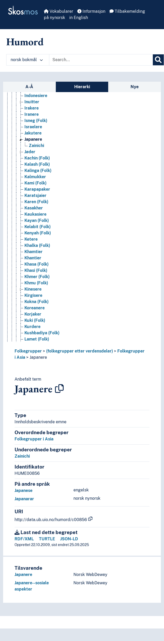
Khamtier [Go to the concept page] (33, 272)
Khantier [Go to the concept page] (32, 278)
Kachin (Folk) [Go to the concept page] (37, 178)
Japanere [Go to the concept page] (33, 159)
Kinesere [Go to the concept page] (33, 309)
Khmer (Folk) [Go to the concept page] (37, 297)
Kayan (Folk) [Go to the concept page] (36, 241)
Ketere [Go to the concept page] (31, 259)
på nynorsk (54, 17)
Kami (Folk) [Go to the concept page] (35, 203)
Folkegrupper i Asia (34, 439)
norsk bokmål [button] (27, 59)
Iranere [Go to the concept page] (31, 134)
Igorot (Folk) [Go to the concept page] (36, 97)
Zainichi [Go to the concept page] (36, 166)
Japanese (23, 490)
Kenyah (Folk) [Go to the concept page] (37, 253)
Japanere (38, 357)
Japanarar (24, 498)
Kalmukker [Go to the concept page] (35, 197)
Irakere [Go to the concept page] (31, 128)
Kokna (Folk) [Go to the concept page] (36, 322)
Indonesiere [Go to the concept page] (35, 116)
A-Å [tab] (29, 86)
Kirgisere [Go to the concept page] (33, 315)
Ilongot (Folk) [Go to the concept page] (37, 103)
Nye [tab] (135, 86)
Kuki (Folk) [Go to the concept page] (34, 340)
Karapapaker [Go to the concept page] (37, 209)
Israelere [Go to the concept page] (33, 147)
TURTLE (47, 538)
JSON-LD (69, 538)
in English (78, 17)
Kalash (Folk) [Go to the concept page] (37, 184)
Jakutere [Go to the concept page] (33, 153)
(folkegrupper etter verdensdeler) (79, 351)
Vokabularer (58, 11)
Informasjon (91, 11)
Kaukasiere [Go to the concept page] (35, 234)
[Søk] (158, 60)
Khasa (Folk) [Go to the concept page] (36, 284)
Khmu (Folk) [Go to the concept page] (36, 303)
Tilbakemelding (127, 11)
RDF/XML (24, 538)
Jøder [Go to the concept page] (29, 172)
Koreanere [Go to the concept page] (34, 328)
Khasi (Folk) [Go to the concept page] (35, 291)
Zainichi (22, 456)
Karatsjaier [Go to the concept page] (35, 216)
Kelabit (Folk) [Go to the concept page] (37, 247)
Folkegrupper (28, 351)
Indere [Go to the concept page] (30, 109)
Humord (25, 41)
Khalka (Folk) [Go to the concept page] (37, 266)
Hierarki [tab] (82, 86)
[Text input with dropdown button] (101, 60)
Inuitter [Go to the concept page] (31, 122)
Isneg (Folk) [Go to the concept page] (35, 141)
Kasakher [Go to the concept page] (33, 228)
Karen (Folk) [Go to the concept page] (36, 222)
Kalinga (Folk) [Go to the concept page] (37, 191)
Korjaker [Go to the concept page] (32, 334)
